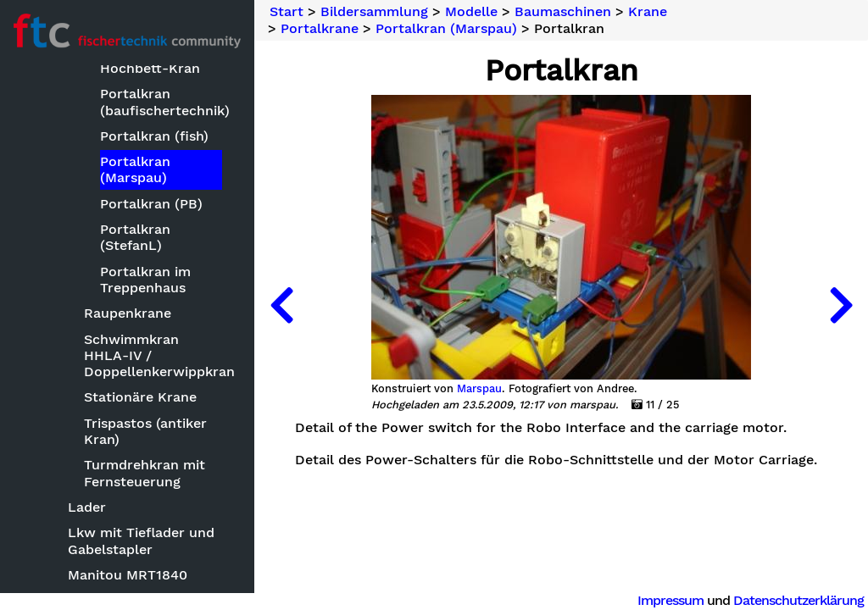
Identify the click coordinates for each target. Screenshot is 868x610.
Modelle (471, 11)
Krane (647, 11)
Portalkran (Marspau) (135, 169)
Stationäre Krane (140, 397)
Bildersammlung (374, 11)
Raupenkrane (127, 313)
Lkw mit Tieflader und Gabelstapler (141, 540)
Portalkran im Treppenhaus (145, 279)
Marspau (479, 389)
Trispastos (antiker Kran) (145, 431)
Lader (87, 507)
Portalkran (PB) (151, 204)
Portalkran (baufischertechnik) (160, 102)
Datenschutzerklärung (798, 600)
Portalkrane (320, 28)
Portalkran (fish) (154, 136)
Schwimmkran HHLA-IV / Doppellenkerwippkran (154, 355)
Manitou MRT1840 (127, 575)
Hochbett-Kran (150, 68)
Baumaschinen (563, 11)
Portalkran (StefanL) (135, 237)
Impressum (670, 600)
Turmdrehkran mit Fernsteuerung (144, 473)
